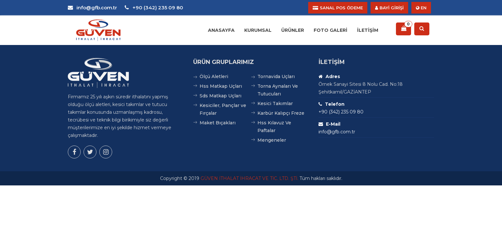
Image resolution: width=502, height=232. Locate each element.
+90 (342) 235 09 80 (154, 7)
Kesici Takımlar (275, 103)
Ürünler (292, 30)
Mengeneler (271, 140)
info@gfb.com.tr (92, 7)
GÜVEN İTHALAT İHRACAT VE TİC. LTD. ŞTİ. (249, 178)
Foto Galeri (330, 30)
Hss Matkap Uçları (221, 86)
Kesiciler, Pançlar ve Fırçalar (223, 109)
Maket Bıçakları (218, 123)
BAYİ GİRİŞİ (389, 7)
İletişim (367, 30)
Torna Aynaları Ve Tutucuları (277, 90)
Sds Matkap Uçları (220, 96)
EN (421, 7)
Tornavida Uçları (276, 76)
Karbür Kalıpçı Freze (280, 113)
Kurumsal (258, 30)
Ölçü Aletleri (214, 76)
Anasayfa (221, 30)
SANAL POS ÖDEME (338, 7)
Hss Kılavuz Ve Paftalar (274, 126)
